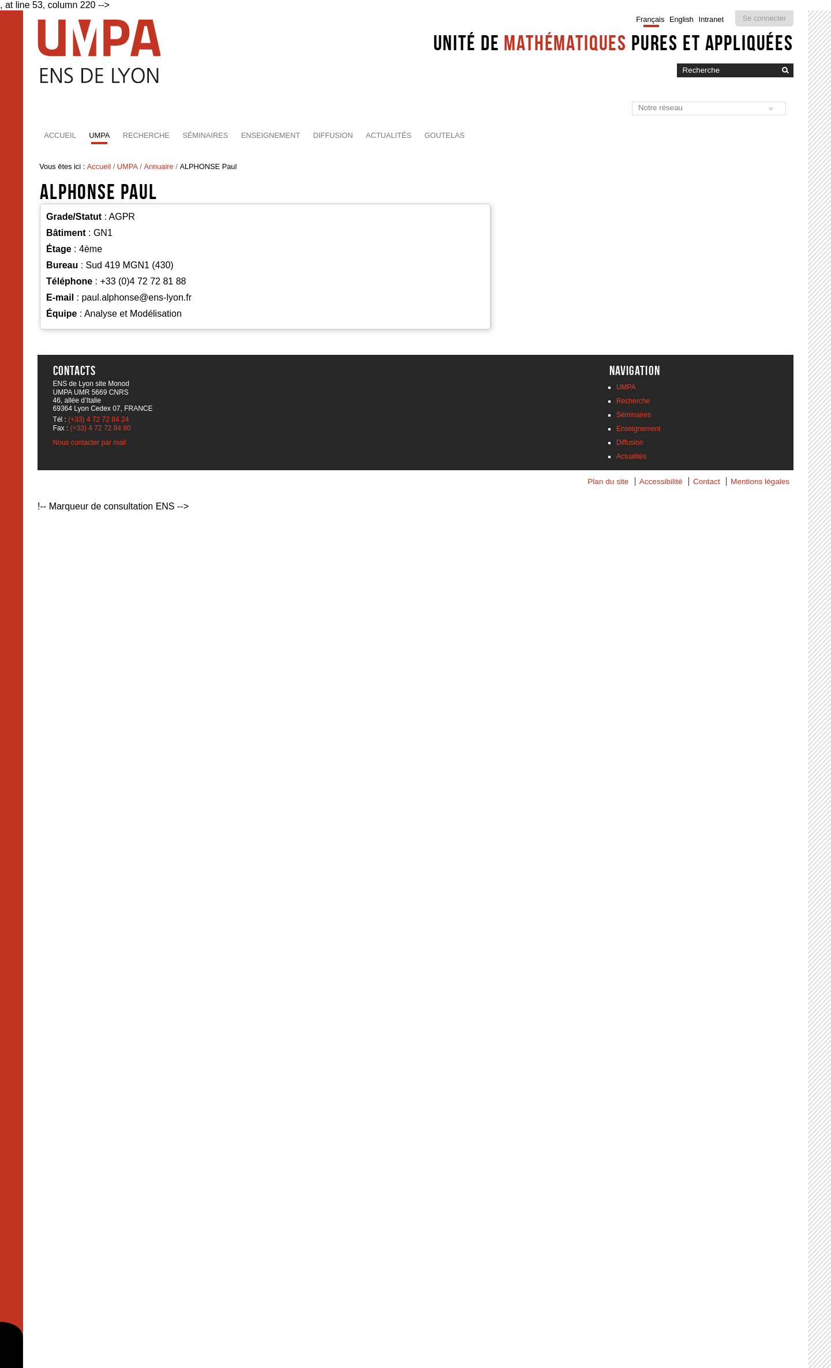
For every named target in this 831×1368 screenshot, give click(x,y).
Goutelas (444, 135)
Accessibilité (661, 481)
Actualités (388, 135)
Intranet (711, 19)
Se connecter (764, 18)
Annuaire (158, 166)
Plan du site (607, 481)
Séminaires (205, 135)
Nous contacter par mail (89, 442)
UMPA (99, 135)
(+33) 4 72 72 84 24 (98, 419)
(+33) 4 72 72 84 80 (100, 428)
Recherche (146, 135)
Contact (706, 481)
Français (650, 19)
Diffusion (333, 135)
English (681, 19)
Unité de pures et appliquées (613, 42)
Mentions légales (760, 481)
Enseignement (270, 135)
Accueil (60, 135)
